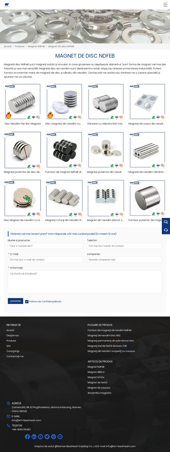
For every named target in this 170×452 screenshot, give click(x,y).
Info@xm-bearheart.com (26, 420)
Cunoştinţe (13, 351)
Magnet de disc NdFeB (61, 46)
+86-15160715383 (21, 429)
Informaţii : (16, 268)
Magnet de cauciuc (99, 387)
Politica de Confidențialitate (45, 301)
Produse (19, 46)
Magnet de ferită (97, 382)
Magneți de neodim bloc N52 (104, 335)
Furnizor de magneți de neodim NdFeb (110, 330)
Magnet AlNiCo (96, 372)
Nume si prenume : (19, 240)
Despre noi (13, 335)
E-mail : (13, 254)
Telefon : (92, 240)
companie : (94, 254)
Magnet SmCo (96, 377)
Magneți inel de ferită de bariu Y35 (107, 346)
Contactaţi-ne (15, 356)
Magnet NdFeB (36, 46)
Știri (9, 346)
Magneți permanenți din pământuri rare (111, 340)
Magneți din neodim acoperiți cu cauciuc (111, 351)
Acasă (7, 46)
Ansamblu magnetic (100, 393)
